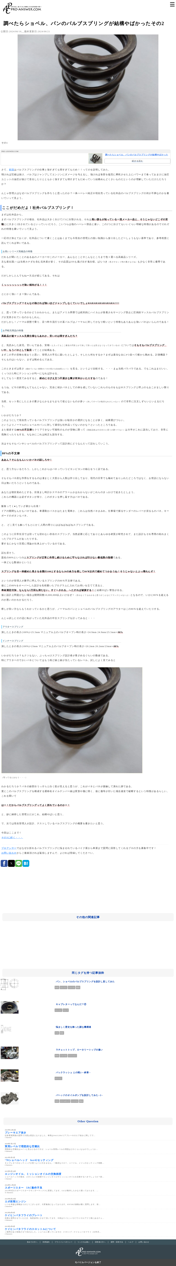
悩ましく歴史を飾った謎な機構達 (73, 1027)
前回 (11, 169)
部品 (78, 987)
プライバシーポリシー (63, 1242)
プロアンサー (9, 848)
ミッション (72, 1055)
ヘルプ (131, 1242)
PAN (57, 987)
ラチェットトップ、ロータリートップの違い (79, 1050)
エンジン (63, 987)
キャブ (65, 1010)
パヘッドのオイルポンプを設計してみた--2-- (79, 1095)
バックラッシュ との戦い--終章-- (73, 1072)
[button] (172, 4)
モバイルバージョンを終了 (88, 1262)
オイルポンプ (65, 1101)
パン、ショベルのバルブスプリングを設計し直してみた (85, 981)
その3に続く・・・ (12, 837)
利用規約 (46, 1242)
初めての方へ (32, 1242)
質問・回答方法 (117, 1242)
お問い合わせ (9, 853)
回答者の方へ (100, 1242)
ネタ (56, 1033)
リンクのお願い (84, 1242)
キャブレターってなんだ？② (71, 1004)
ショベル (71, 987)
